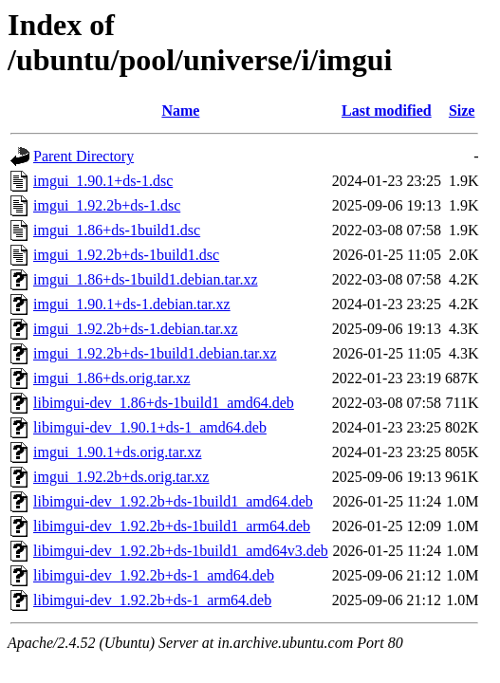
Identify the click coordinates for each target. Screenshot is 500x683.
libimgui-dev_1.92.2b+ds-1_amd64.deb (153, 575)
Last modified (387, 110)
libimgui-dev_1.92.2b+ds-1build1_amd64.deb (173, 501)
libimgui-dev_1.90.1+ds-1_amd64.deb (150, 427)
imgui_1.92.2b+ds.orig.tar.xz (121, 477)
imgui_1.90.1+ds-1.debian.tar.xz (132, 304)
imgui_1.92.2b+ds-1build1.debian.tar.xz (155, 353)
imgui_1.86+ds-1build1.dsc (116, 230)
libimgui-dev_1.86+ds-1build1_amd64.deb (163, 403)
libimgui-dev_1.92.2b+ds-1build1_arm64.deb (171, 526)
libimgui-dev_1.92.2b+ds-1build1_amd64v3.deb (180, 551)
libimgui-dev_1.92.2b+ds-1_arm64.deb (152, 600)
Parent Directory (83, 156)
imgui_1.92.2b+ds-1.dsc (106, 205)
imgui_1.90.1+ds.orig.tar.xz (117, 452)
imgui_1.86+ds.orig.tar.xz (111, 378)
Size (462, 110)
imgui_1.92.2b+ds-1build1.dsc (126, 255)
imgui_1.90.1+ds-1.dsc (103, 181)
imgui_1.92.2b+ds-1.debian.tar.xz (135, 329)
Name (180, 110)
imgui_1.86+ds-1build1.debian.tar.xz (145, 279)
